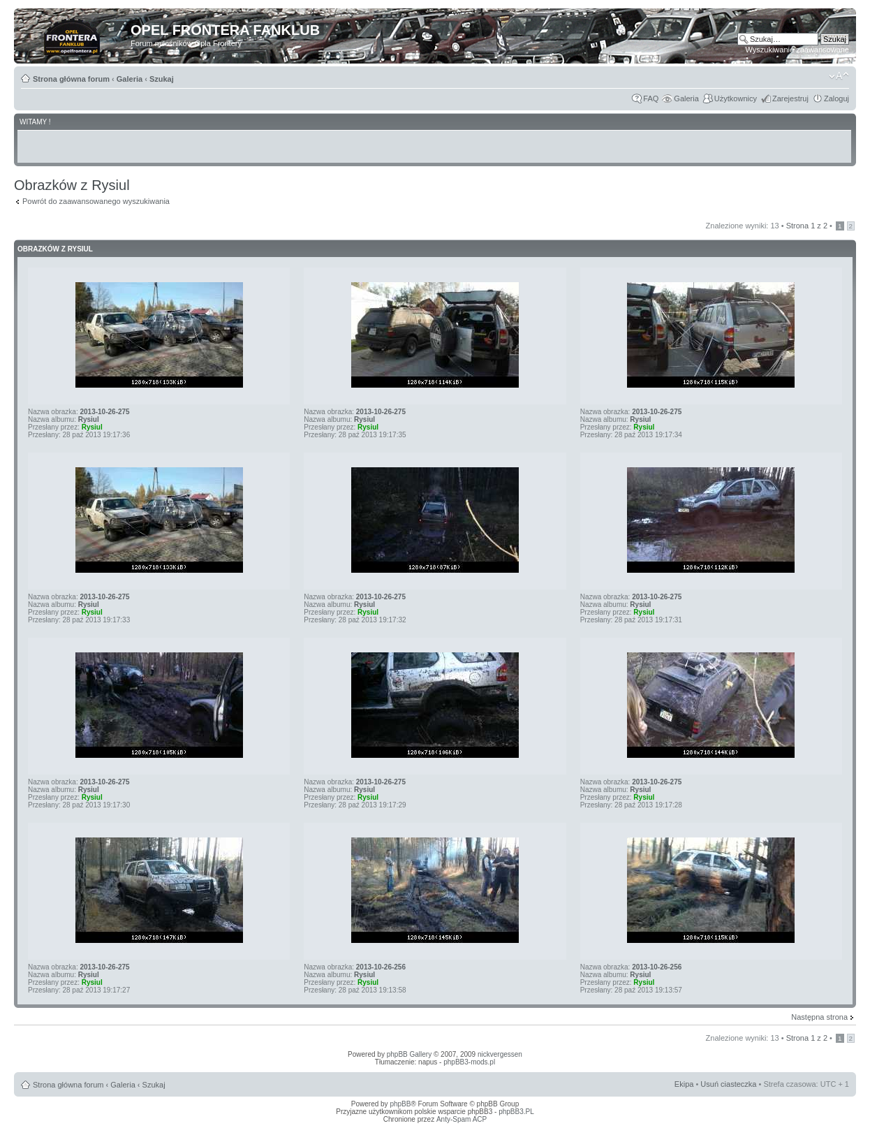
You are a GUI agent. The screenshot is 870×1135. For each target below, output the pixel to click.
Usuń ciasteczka (728, 1084)
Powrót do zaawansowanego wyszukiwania (96, 201)
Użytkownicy (735, 98)
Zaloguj (836, 98)
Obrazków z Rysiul (55, 249)
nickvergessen (500, 1054)
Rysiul (88, 419)
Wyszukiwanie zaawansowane (797, 49)
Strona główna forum (71, 79)
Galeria (129, 79)
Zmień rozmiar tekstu (839, 76)
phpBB (400, 1104)
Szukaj (161, 79)
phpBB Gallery (409, 1054)
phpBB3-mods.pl (469, 1062)
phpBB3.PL (516, 1111)
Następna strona (819, 1017)
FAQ (650, 98)
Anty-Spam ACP (461, 1119)
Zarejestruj (790, 98)
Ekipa (684, 1084)
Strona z (806, 225)
